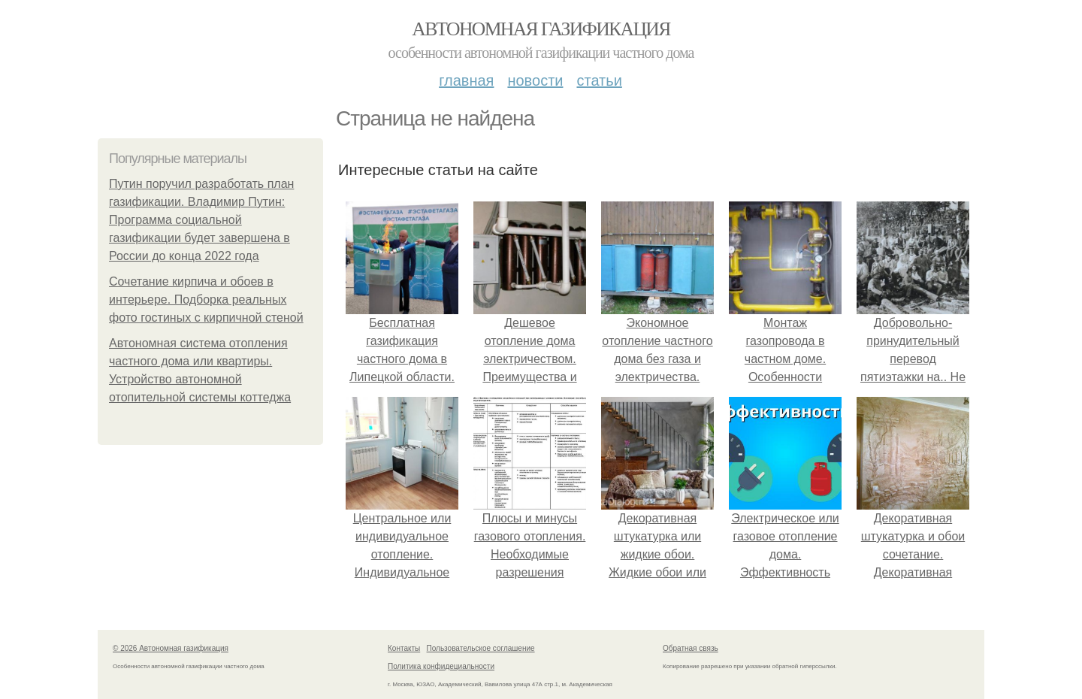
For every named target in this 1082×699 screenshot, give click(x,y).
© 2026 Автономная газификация (170, 648)
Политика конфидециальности (441, 666)
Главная (466, 80)
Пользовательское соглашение (481, 648)
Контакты (404, 648)
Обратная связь (690, 648)
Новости (535, 80)
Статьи (598, 80)
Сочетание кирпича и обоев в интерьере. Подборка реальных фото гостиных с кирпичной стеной (206, 299)
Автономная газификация (540, 29)
